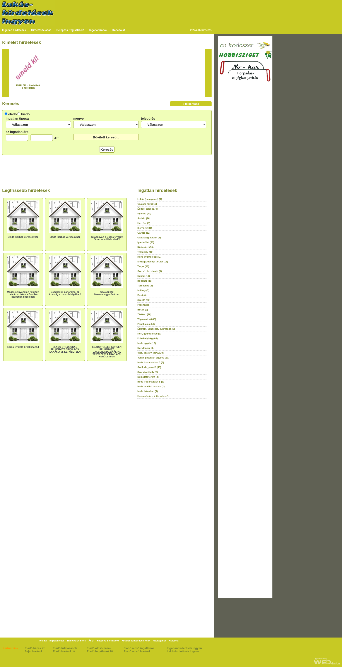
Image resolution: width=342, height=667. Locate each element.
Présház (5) (143, 304)
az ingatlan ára (17, 132)
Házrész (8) (143, 223)
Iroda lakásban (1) (147, 391)
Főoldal (43, 640)
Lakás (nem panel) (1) (149, 199)
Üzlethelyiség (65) (147, 338)
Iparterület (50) (145, 242)
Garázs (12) (143, 232)
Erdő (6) (142, 295)
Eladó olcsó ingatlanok (138, 648)
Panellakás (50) (146, 324)
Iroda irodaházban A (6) (150, 362)
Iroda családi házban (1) (151, 386)
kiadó (25, 114)
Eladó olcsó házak (99, 648)
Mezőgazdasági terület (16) (152, 261)
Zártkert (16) (144, 314)
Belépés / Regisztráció (70, 30)
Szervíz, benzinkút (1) (149, 271)
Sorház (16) (143, 218)
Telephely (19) (145, 252)
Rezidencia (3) (145, 348)
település (148, 118)
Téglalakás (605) (146, 319)
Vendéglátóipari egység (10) (153, 357)
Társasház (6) (145, 285)
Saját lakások (34, 651)
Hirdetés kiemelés (76, 640)
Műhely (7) (143, 290)
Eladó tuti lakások (65, 648)
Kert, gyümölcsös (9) (149, 333)
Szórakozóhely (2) (147, 372)
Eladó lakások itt (64, 651)
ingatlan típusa (17, 118)
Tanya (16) (143, 266)
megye (78, 118)
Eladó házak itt (34, 648)
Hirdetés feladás (41, 30)
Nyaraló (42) (144, 213)
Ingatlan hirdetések (14, 30)
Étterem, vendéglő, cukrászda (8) (156, 328)
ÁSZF (91, 640)
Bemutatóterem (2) (148, 377)
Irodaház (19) (144, 280)
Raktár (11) (143, 276)
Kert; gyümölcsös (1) (149, 256)
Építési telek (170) (147, 208)
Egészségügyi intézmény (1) (153, 396)
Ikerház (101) (144, 228)
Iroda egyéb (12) (146, 343)
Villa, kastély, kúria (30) (150, 353)
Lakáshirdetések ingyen (183, 651)
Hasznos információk (108, 640)
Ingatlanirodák (98, 30)
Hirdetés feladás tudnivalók (136, 640)
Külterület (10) (145, 247)
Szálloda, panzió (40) (149, 367)
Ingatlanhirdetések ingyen (184, 648)
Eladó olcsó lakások (136, 651)
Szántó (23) (143, 300)
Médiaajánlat (159, 640)
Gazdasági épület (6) (149, 237)
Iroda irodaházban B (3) (150, 381)
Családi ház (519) (147, 204)
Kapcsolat (118, 30)
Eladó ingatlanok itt (100, 651)
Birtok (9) (142, 309)
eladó (12, 114)
